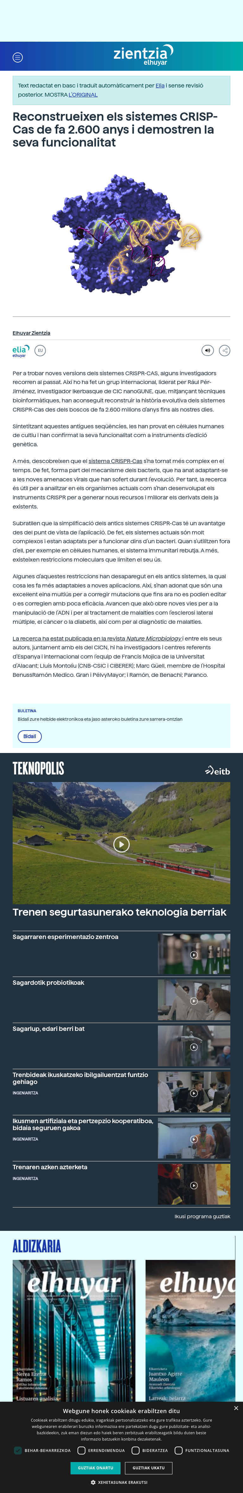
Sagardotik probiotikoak (48, 982)
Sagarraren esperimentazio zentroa (65, 937)
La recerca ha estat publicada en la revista (97, 638)
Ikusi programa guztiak (202, 1216)
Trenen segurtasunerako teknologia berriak (120, 912)
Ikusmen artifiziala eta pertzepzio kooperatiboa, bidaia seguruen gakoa (83, 1124)
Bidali (29, 736)
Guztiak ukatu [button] (149, 1468)
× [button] (236, 1408)
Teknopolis (38, 767)
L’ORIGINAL (83, 94)
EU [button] (40, 350)
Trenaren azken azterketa (50, 1167)
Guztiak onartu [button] (95, 1468)
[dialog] (121, 1447)
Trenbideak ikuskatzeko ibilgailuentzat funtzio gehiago (80, 1078)
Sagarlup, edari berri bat (48, 1028)
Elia (160, 85)
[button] (18, 57)
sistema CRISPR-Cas (115, 461)
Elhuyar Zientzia (31, 333)
